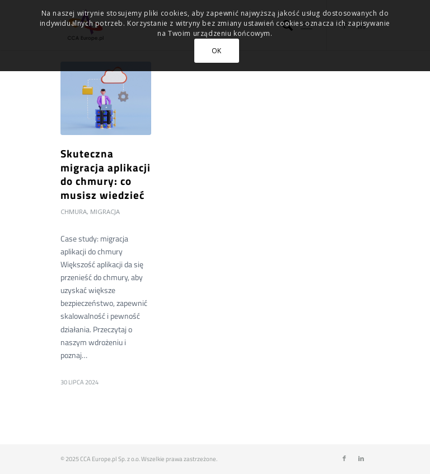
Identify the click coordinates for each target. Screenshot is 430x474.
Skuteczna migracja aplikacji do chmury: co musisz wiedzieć (105, 174)
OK (217, 50)
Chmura (73, 211)
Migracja (105, 211)
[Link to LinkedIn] (361, 458)
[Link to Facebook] (344, 458)
